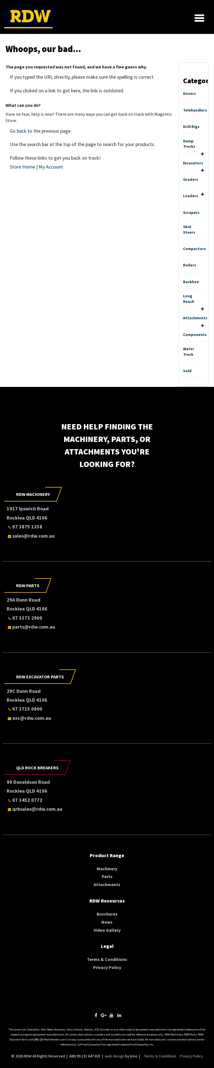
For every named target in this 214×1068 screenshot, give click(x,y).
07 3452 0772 (24, 800)
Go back (18, 131)
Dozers (189, 93)
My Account (51, 167)
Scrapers (191, 212)
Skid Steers (189, 229)
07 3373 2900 (24, 618)
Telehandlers (195, 110)
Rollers (189, 265)
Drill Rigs (191, 126)
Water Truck (188, 351)
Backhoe (191, 281)
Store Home (22, 167)
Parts (107, 876)
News (107, 922)
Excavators (193, 162)
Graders (190, 179)
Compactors (194, 248)
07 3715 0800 (24, 709)
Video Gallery (107, 930)
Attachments (195, 317)
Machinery (107, 868)
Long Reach (188, 298)
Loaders (190, 195)
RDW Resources (107, 901)
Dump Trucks (189, 144)
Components (195, 334)
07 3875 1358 (24, 526)
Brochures (107, 914)
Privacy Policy (107, 967)
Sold (187, 370)
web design (114, 1056)
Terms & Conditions (107, 959)
